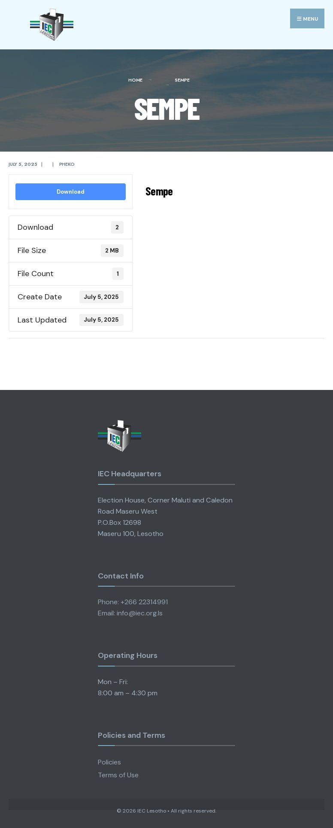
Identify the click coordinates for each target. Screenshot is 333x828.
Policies (109, 762)
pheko (67, 164)
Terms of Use (118, 774)
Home (135, 79)
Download (71, 191)
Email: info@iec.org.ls (130, 613)
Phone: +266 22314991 (133, 601)
